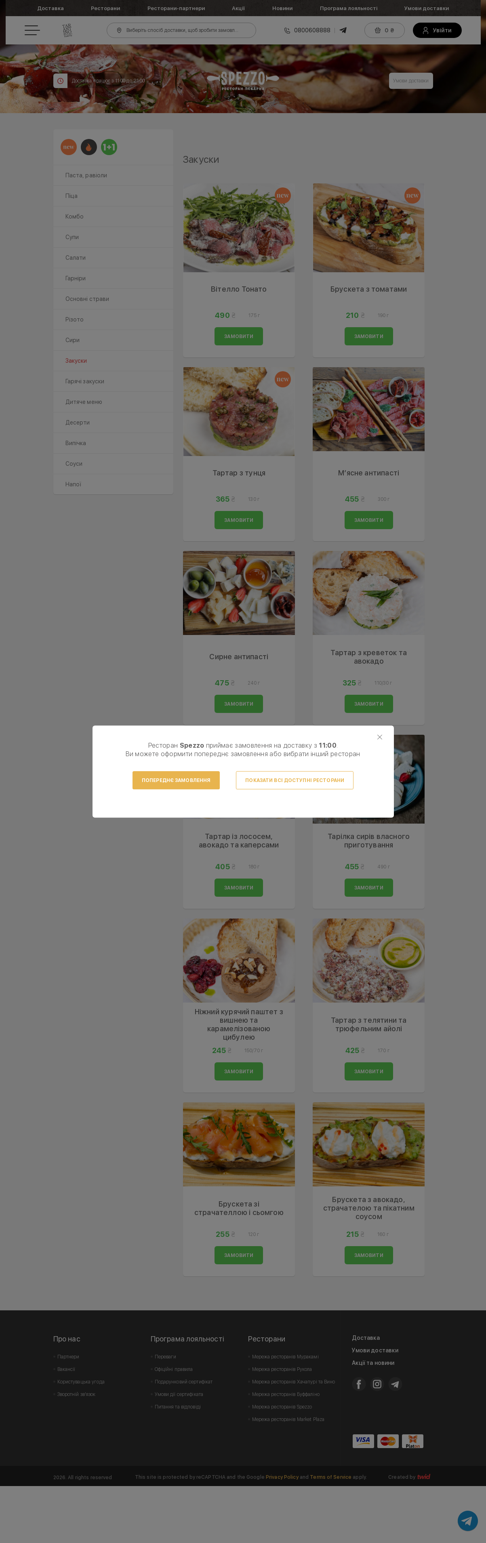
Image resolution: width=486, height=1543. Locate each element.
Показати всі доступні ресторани (294, 780)
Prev (193, 157)
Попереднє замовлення (176, 780)
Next (422, 157)
